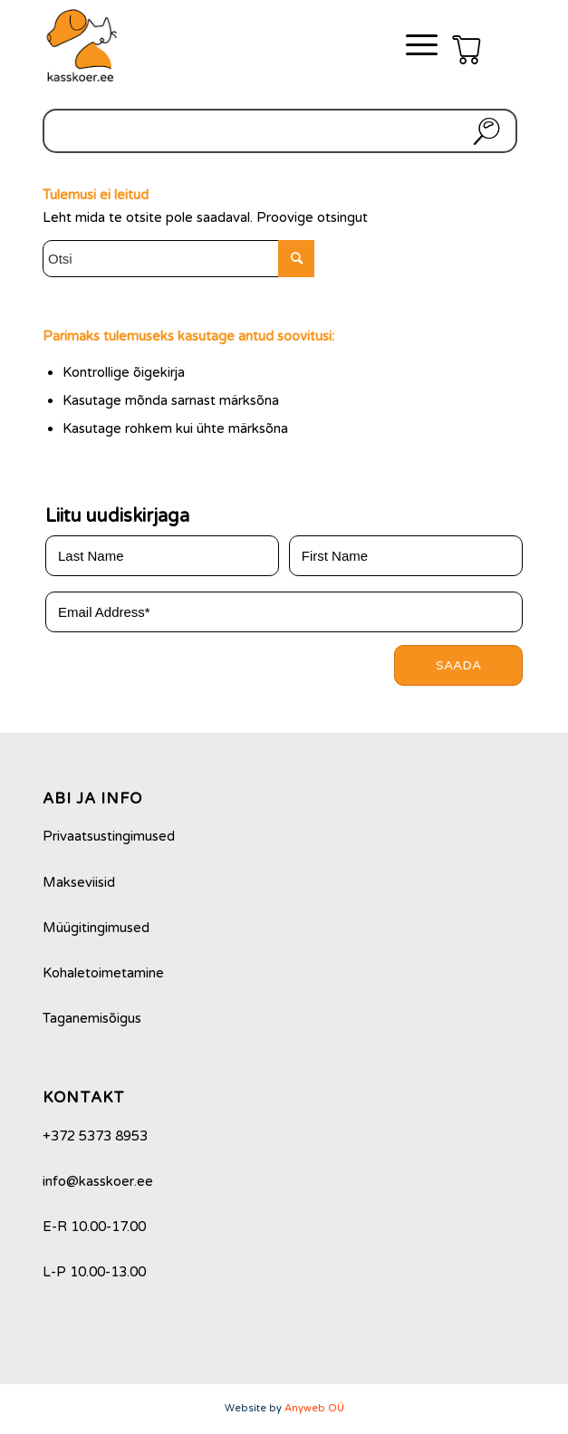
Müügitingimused (96, 927)
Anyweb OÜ (314, 1408)
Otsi (482, 131)
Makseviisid (79, 882)
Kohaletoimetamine (103, 973)
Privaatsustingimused (109, 836)
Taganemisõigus (92, 1018)
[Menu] (413, 45)
